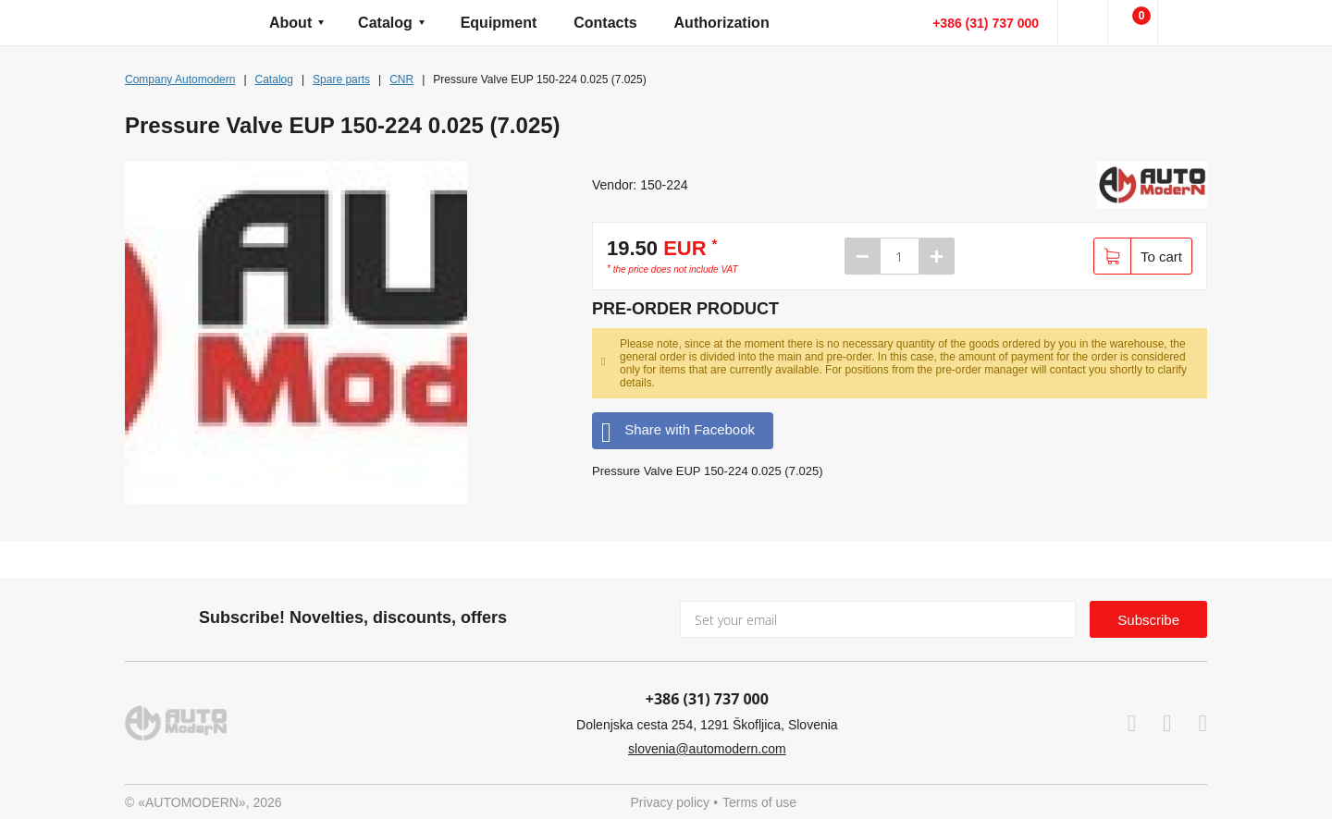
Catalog (385, 23)
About (290, 23)
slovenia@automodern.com (707, 748)
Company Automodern (180, 79)
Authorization (722, 23)
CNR (401, 79)
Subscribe (1148, 620)
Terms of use (759, 802)
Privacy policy (670, 802)
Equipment (499, 23)
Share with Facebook (678, 430)
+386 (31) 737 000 (985, 23)
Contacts (605, 23)
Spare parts (341, 79)
